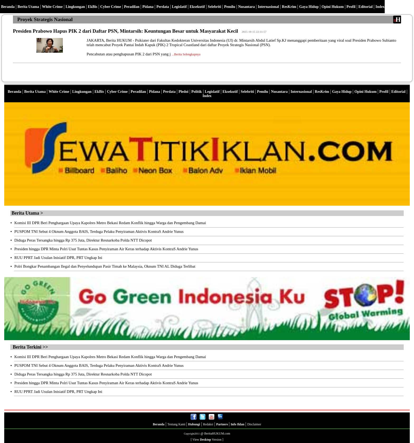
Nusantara (246, 7)
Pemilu (229, 7)
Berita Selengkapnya (187, 54)
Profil (350, 7)
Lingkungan (75, 7)
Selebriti (214, 7)
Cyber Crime (110, 7)
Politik (196, 92)
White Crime (52, 7)
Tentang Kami (176, 424)
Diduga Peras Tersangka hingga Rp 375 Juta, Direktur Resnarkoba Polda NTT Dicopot (83, 240)
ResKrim (289, 7)
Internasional (268, 7)
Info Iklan (237, 424)
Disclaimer (254, 424)
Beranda (8, 7)
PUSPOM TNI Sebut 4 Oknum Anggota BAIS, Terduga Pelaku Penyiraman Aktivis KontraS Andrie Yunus (99, 231)
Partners (222, 424)
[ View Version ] (207, 439)
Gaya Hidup (309, 7)
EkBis (92, 7)
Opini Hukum (333, 7)
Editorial (365, 7)
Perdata (162, 7)
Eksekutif (197, 7)
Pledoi (183, 92)
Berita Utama (28, 7)
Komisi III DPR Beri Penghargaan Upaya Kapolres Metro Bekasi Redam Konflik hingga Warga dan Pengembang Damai (110, 223)
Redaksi (208, 424)
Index (379, 7)
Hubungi (194, 424)
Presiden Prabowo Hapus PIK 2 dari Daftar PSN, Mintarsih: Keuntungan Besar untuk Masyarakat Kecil (125, 31)
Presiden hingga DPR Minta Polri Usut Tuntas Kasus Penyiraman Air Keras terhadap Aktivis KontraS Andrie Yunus (106, 249)
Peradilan (131, 7)
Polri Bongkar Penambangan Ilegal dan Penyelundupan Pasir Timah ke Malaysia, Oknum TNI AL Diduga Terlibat (104, 266)
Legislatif (179, 7)
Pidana (147, 7)
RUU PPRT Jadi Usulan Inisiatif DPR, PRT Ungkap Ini (58, 258)
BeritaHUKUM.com (217, 433)
